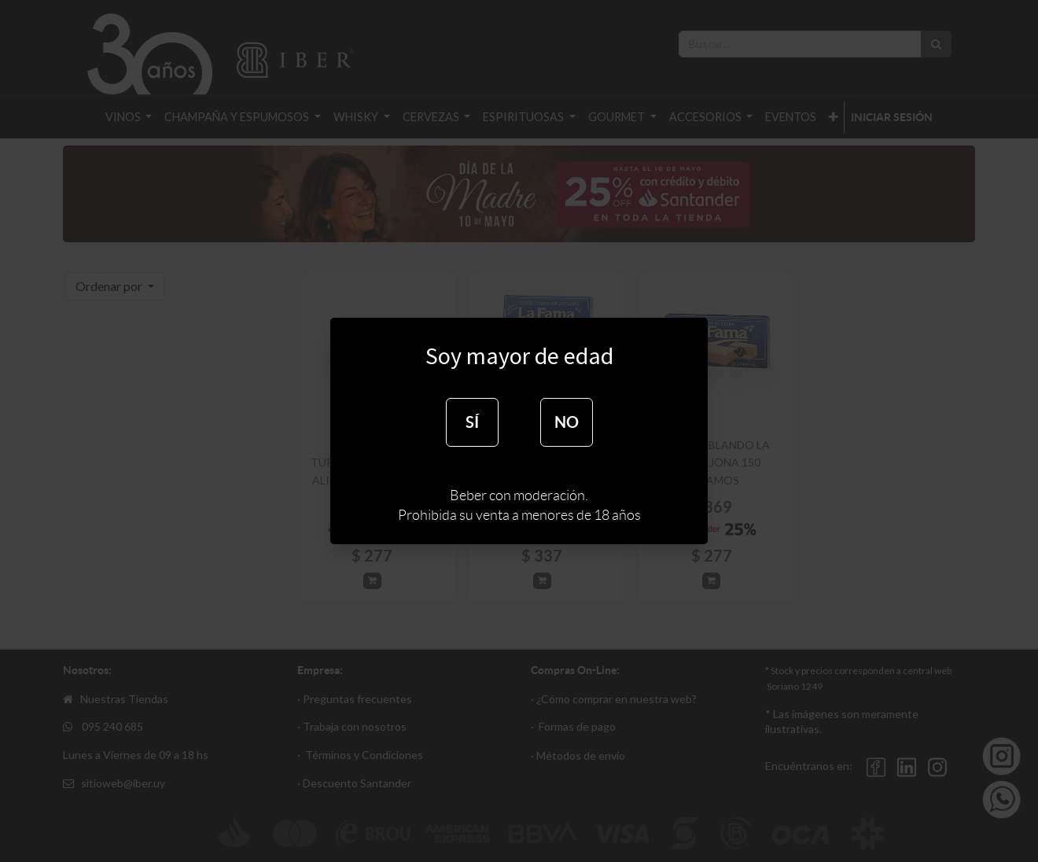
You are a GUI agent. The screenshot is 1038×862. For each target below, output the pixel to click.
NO (566, 422)
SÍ (472, 422)
